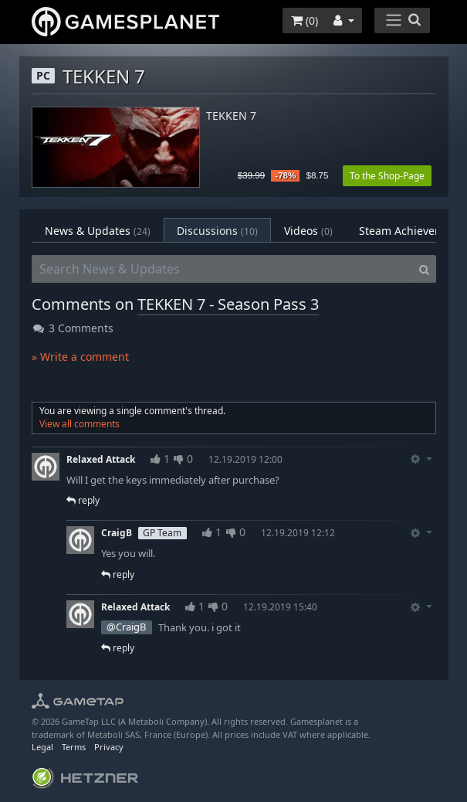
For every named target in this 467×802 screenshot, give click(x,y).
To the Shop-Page (387, 175)
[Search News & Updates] (222, 269)
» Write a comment (80, 356)
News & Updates (98, 230)
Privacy (109, 747)
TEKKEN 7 (231, 116)
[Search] (424, 269)
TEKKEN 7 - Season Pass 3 (228, 304)
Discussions (217, 230)
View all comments (79, 424)
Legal (42, 747)
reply (83, 500)
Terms (74, 747)
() (304, 20)
